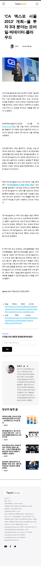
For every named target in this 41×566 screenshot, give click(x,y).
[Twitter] (24, 366)
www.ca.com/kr (7, 126)
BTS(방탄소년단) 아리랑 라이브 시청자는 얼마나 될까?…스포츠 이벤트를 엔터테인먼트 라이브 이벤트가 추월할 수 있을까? (11, 449)
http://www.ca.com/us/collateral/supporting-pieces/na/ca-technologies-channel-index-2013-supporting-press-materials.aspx (21, 309)
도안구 (17, 46)
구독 (7, 349)
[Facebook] (27, 366)
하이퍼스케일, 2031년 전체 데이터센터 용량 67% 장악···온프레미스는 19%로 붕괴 (11, 420)
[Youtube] (5, 546)
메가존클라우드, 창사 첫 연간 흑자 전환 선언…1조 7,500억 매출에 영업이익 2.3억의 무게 (11, 434)
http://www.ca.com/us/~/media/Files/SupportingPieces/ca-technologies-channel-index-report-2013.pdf (21, 320)
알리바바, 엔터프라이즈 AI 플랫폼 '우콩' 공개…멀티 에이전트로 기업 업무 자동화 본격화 (11, 465)
